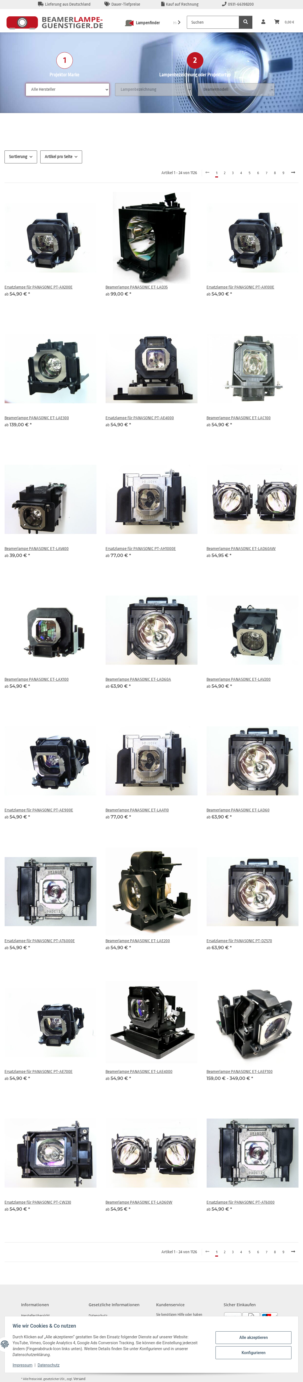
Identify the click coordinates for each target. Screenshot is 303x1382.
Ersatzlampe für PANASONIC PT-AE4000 (140, 418)
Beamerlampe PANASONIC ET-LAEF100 (240, 1071)
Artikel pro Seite (58, 156)
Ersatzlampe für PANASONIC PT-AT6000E (40, 941)
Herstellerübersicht (35, 1316)
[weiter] (293, 173)
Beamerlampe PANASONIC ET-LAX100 (37, 679)
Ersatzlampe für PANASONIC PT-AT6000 (241, 1202)
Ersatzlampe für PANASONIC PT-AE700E (39, 1071)
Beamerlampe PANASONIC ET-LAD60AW (241, 548)
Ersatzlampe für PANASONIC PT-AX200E (39, 287)
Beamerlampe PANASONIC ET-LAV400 (37, 548)
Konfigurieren (252, 1352)
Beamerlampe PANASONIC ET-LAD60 (238, 810)
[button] (263, 22)
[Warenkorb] (284, 22)
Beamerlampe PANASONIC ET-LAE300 (37, 418)
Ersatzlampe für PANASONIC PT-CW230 (38, 1202)
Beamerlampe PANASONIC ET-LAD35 (137, 287)
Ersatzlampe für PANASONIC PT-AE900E (39, 810)
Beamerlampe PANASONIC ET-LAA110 (137, 810)
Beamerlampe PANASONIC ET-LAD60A (138, 679)
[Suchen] (213, 22)
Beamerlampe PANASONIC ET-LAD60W (139, 1202)
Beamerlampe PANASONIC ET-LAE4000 (139, 1071)
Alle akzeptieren (252, 1338)
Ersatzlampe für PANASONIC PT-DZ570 (239, 941)
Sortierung (18, 156)
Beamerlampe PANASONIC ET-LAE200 (138, 941)
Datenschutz (50, 1365)
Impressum (23, 1365)
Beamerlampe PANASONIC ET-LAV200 (239, 679)
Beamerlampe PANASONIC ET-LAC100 (239, 418)
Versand (79, 1379)
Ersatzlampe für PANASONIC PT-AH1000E (141, 548)
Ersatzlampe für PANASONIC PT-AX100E (240, 287)
